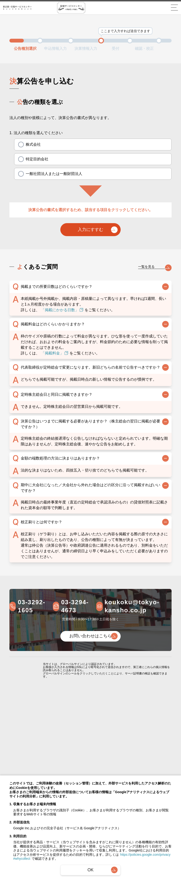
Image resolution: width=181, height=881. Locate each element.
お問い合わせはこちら (90, 637)
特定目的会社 (33, 159)
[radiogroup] (93, 159)
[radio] (21, 144)
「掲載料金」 (54, 354)
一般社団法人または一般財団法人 (50, 173)
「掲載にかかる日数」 (62, 311)
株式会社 (29, 144)
